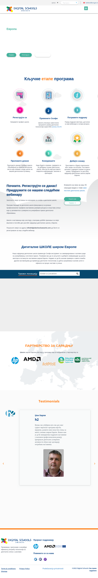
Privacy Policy (24, 569)
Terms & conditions (8, 569)
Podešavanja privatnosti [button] (52, 568)
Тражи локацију (27, 274)
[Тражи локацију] (77, 273)
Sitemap (4, 571)
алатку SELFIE (57, 127)
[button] (49, 2)
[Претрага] (76, 2)
